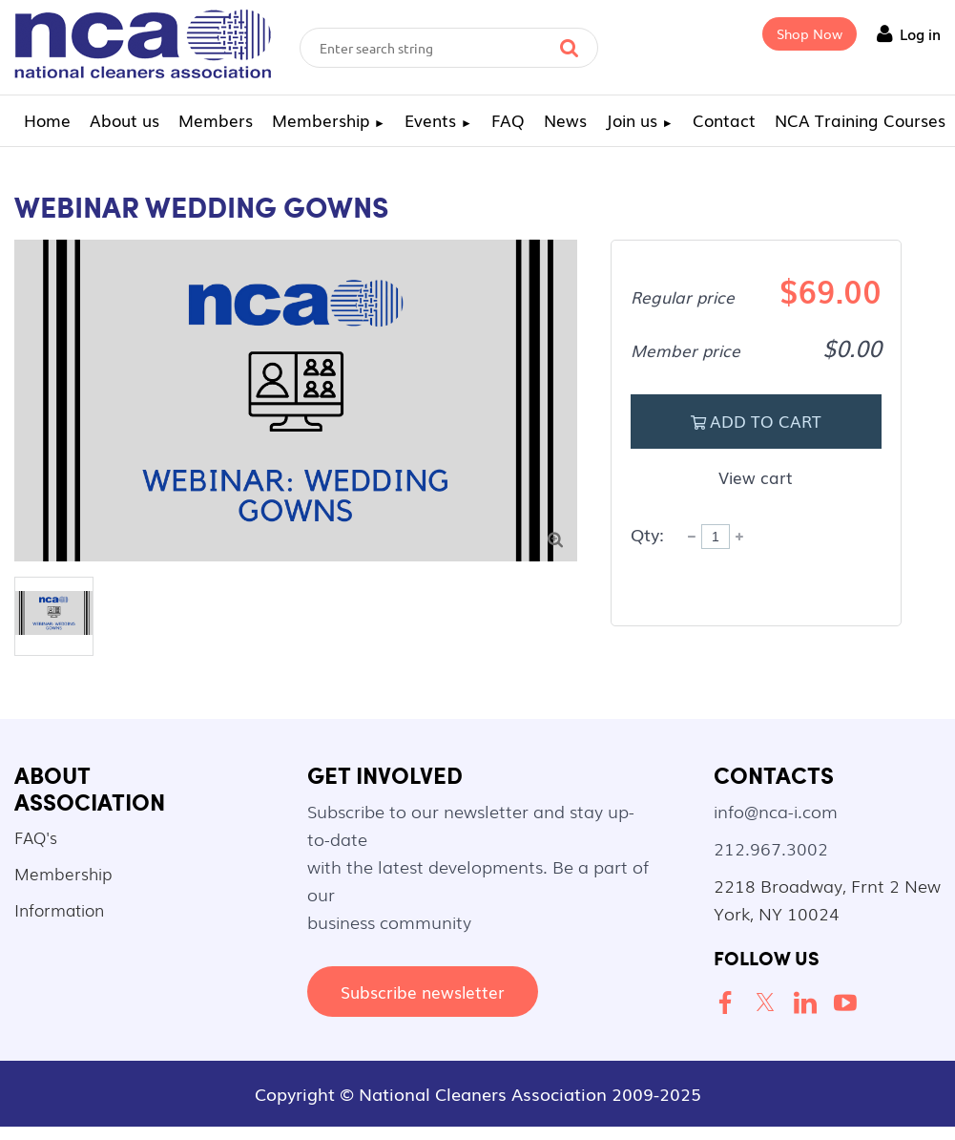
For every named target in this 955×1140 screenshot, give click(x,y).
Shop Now (809, 33)
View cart (755, 477)
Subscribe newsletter (423, 991)
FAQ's (35, 837)
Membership (63, 873)
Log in (920, 33)
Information (59, 909)
